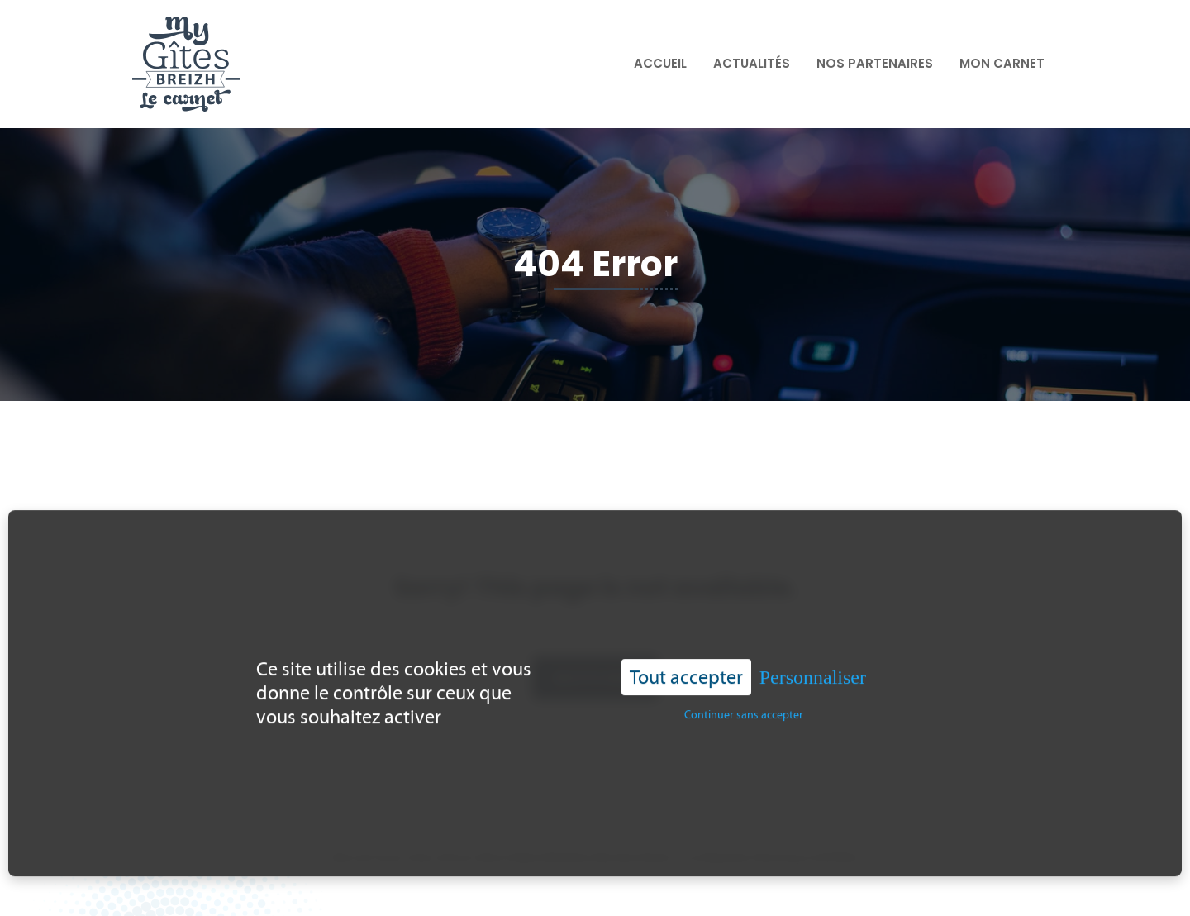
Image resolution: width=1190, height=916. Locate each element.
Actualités (751, 63)
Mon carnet (1002, 63)
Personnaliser (812, 672)
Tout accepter (686, 672)
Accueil (660, 63)
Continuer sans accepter (743, 711)
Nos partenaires (874, 63)
